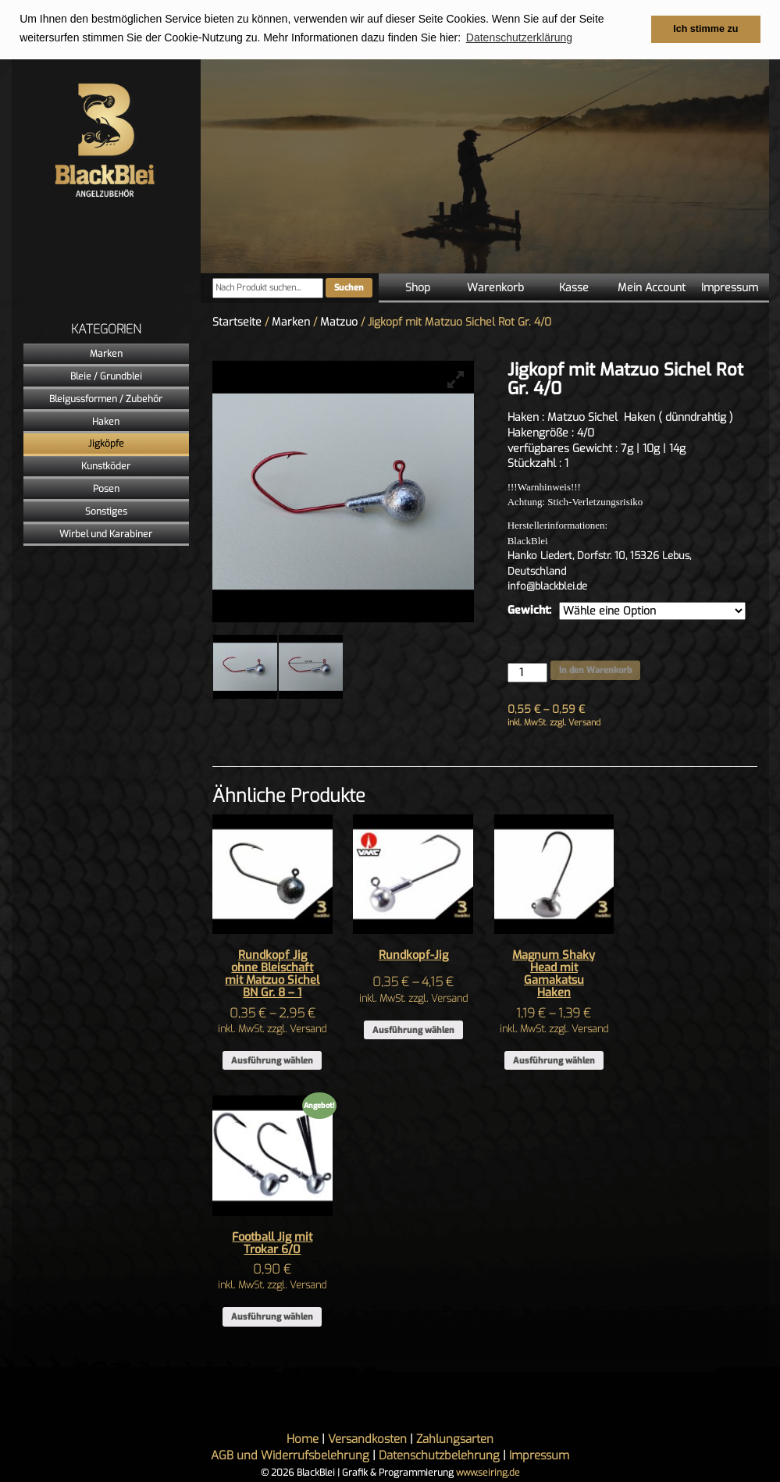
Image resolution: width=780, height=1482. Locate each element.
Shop (417, 287)
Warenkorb (495, 287)
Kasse (574, 287)
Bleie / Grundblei (106, 376)
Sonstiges (106, 511)
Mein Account (652, 287)
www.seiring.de (488, 1472)
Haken (105, 421)
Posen (106, 489)
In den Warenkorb (595, 670)
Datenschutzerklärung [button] (519, 37)
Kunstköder (105, 466)
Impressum (729, 287)
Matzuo (339, 322)
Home (303, 1439)
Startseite (237, 322)
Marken (106, 353)
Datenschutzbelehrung (439, 1455)
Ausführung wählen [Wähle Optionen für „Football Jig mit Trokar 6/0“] (272, 1317)
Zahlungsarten (454, 1439)
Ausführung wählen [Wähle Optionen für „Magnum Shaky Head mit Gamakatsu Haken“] (554, 1061)
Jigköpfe (106, 443)
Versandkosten (367, 1439)
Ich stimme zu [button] (705, 28)
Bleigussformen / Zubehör (105, 399)
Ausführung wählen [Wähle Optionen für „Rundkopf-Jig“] (413, 1030)
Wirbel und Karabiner (105, 534)
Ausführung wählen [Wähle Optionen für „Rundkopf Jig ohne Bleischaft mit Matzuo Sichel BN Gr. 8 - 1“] (272, 1061)
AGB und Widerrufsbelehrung (290, 1455)
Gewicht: (529, 610)
